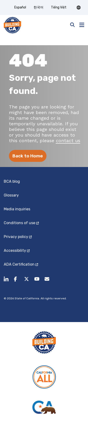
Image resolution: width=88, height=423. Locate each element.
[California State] (44, 407)
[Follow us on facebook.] (16, 282)
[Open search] (72, 25)
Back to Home (27, 156)
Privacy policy (18, 236)
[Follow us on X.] (26, 282)
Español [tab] (20, 7)
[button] (78, 7)
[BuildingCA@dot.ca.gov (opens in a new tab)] (47, 282)
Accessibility (17, 250)
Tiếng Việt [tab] (58, 7)
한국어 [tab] (38, 7)
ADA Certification (21, 264)
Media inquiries (17, 209)
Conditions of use (21, 223)
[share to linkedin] (6, 282)
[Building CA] (44, 342)
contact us (68, 140)
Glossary (11, 195)
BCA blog (12, 181)
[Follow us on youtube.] (36, 282)
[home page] (12, 25)
